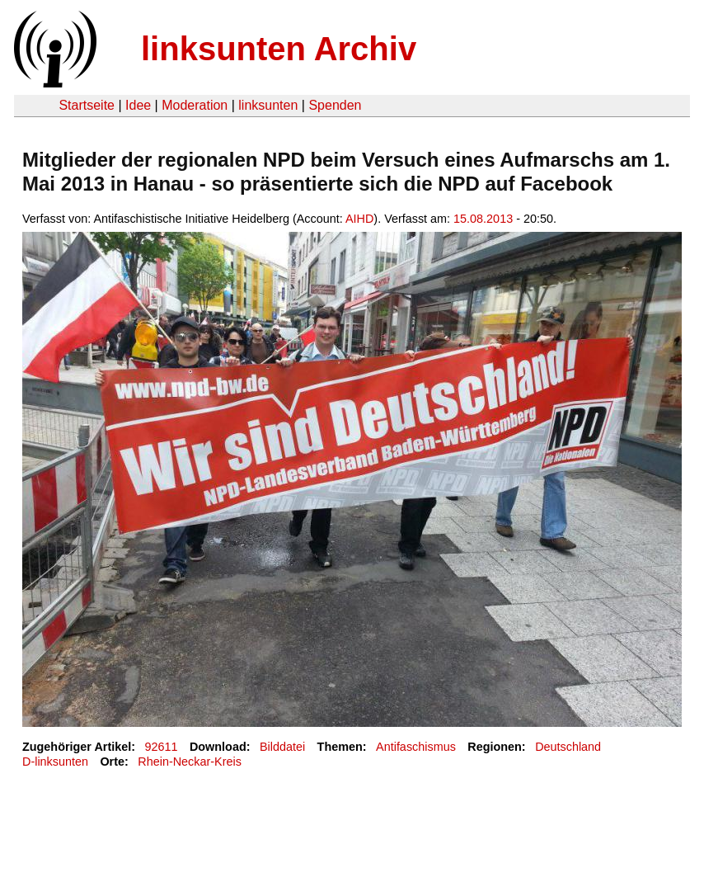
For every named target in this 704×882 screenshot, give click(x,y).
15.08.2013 (483, 218)
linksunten (268, 105)
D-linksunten (55, 761)
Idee (138, 105)
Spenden (334, 105)
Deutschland (568, 746)
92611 (161, 746)
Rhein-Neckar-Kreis (190, 761)
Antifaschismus (416, 746)
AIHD (359, 218)
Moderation (195, 105)
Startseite (87, 105)
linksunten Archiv (278, 49)
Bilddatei (282, 746)
